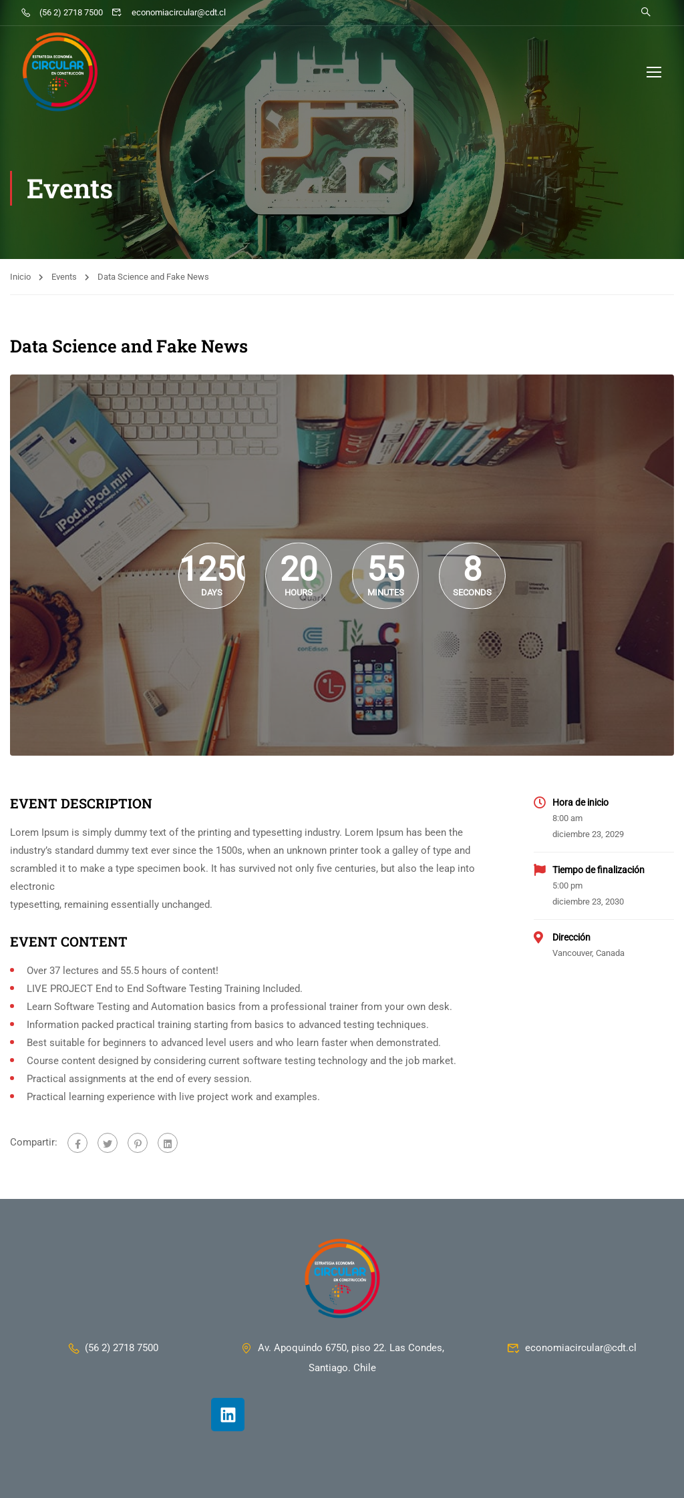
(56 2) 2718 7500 (61, 12)
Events (64, 277)
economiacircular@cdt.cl (168, 12)
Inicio (20, 277)
